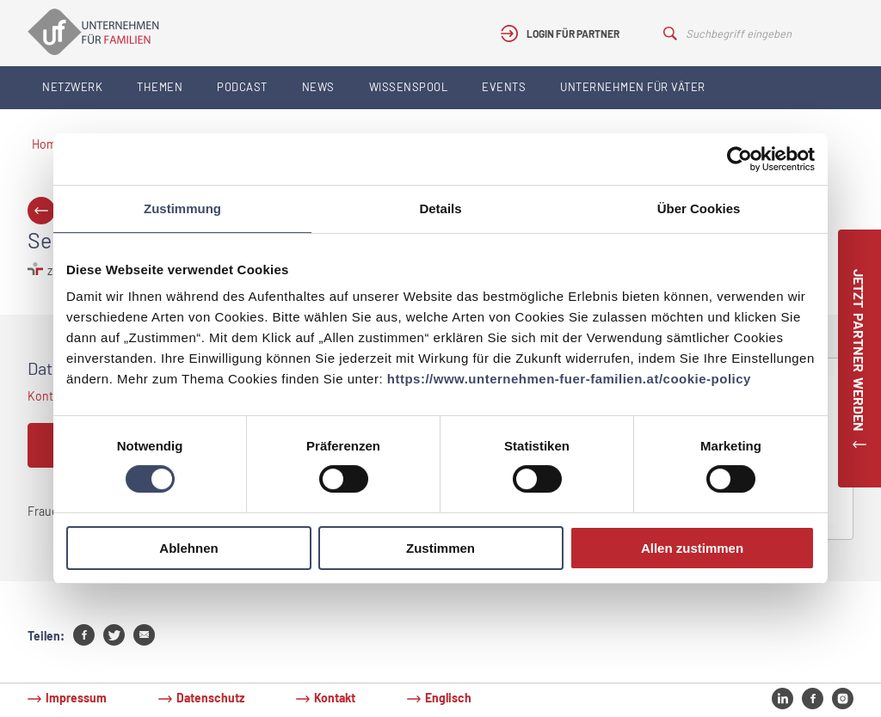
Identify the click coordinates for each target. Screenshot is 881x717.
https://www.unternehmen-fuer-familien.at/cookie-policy (569, 378)
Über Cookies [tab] (699, 208)
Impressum (76, 697)
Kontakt (334, 697)
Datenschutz (210, 697)
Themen (159, 87)
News (318, 87)
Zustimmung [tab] (182, 208)
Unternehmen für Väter (632, 87)
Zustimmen (440, 548)
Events (504, 87)
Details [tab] (440, 208)
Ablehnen (188, 548)
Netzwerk (72, 87)
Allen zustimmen (692, 548)
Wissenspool (408, 87)
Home (47, 144)
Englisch (448, 697)
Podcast (242, 87)
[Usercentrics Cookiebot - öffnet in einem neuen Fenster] (739, 159)
